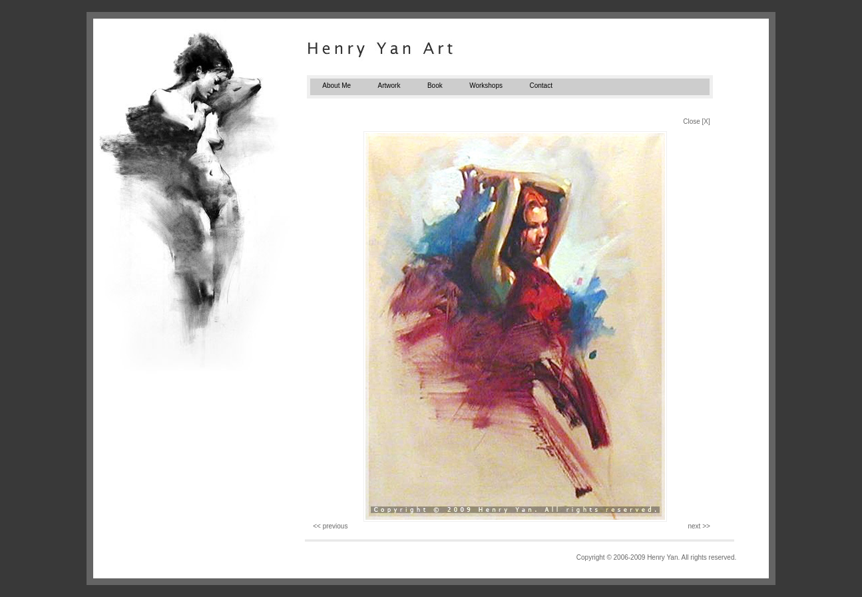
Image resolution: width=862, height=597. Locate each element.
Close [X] (696, 121)
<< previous (330, 526)
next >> (699, 526)
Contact (540, 85)
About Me (336, 85)
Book (435, 85)
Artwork (389, 85)
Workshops (486, 85)
